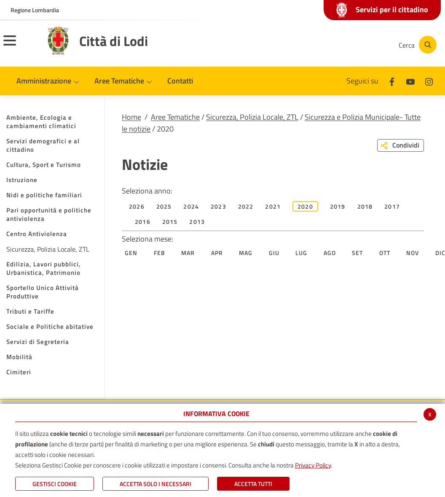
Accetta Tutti (253, 483)
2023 (218, 206)
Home (131, 117)
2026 (137, 206)
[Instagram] (358, 45)
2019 (338, 206)
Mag (246, 252)
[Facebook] (307, 45)
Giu (274, 252)
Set (357, 252)
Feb (160, 252)
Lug (301, 252)
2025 (164, 206)
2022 (246, 206)
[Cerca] (416, 45)
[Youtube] (332, 45)
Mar (188, 252)
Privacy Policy (313, 465)
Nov (412, 252)
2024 (191, 206)
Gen (131, 252)
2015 (170, 221)
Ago (330, 252)
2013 (197, 221)
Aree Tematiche (175, 117)
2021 (273, 206)
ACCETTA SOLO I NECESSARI (155, 483)
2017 (392, 206)
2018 (365, 206)
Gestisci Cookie (54, 483)
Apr (217, 252)
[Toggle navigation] (20, 46)
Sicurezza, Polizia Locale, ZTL (252, 117)
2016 (142, 221)
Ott (385, 252)
